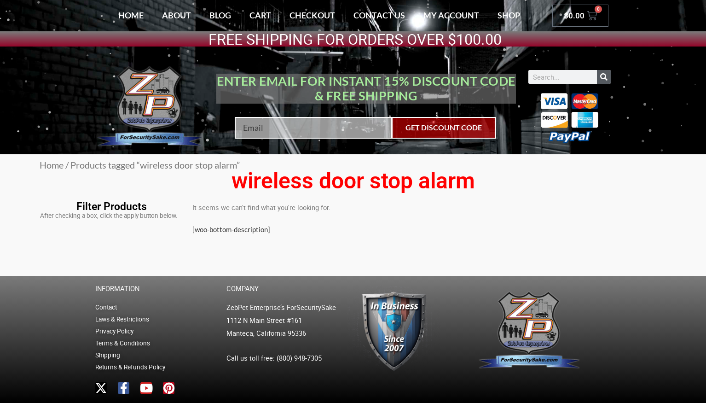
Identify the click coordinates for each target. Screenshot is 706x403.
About (176, 15)
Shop (509, 15)
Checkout (312, 15)
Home (131, 15)
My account (451, 15)
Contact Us (379, 15)
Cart (260, 15)
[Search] (604, 77)
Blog (220, 15)
